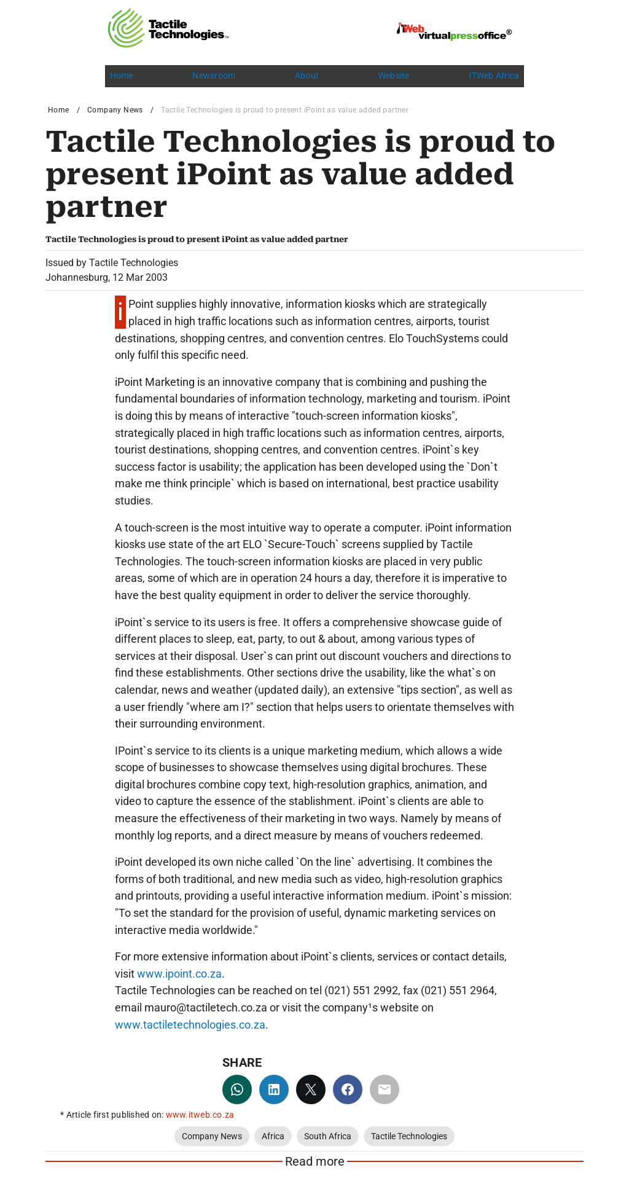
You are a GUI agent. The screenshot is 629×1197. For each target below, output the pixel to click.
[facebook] (347, 1089)
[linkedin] (274, 1089)
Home (58, 110)
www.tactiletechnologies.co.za (190, 1024)
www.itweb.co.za (200, 1115)
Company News (115, 110)
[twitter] (311, 1089)
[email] (384, 1089)
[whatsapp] (237, 1089)
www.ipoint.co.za (179, 973)
